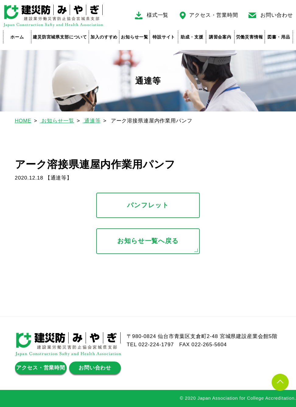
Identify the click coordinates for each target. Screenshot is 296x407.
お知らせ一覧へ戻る (148, 241)
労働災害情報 (249, 37)
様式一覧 (157, 15)
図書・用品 (278, 37)
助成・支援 (192, 37)
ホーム (17, 37)
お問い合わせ (276, 15)
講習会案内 (220, 37)
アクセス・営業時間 (213, 15)
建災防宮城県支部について (60, 37)
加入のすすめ (104, 37)
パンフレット (148, 205)
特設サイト (164, 37)
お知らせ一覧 (134, 37)
